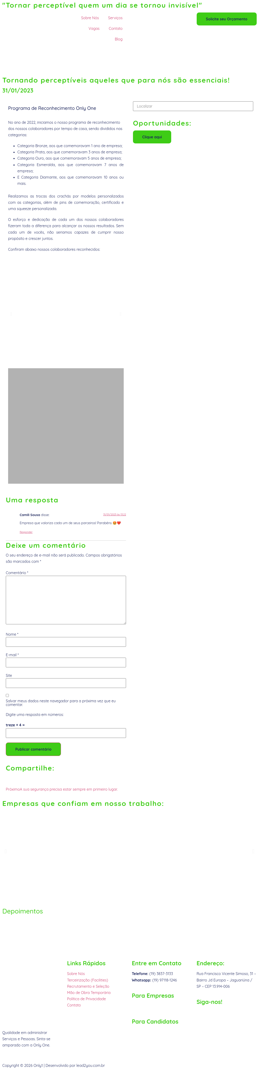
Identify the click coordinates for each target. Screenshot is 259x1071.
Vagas (93, 28)
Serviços (115, 17)
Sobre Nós (90, 17)
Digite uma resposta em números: (35, 714)
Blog (119, 39)
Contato (116, 28)
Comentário (17, 573)
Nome (12, 634)
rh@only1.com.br (146, 1032)
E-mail (12, 655)
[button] (11, 314)
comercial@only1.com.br (153, 1006)
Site (9, 675)
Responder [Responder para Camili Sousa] (26, 532)
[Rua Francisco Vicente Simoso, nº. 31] (129, 938)
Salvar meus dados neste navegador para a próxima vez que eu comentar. (61, 702)
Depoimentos (22, 911)
